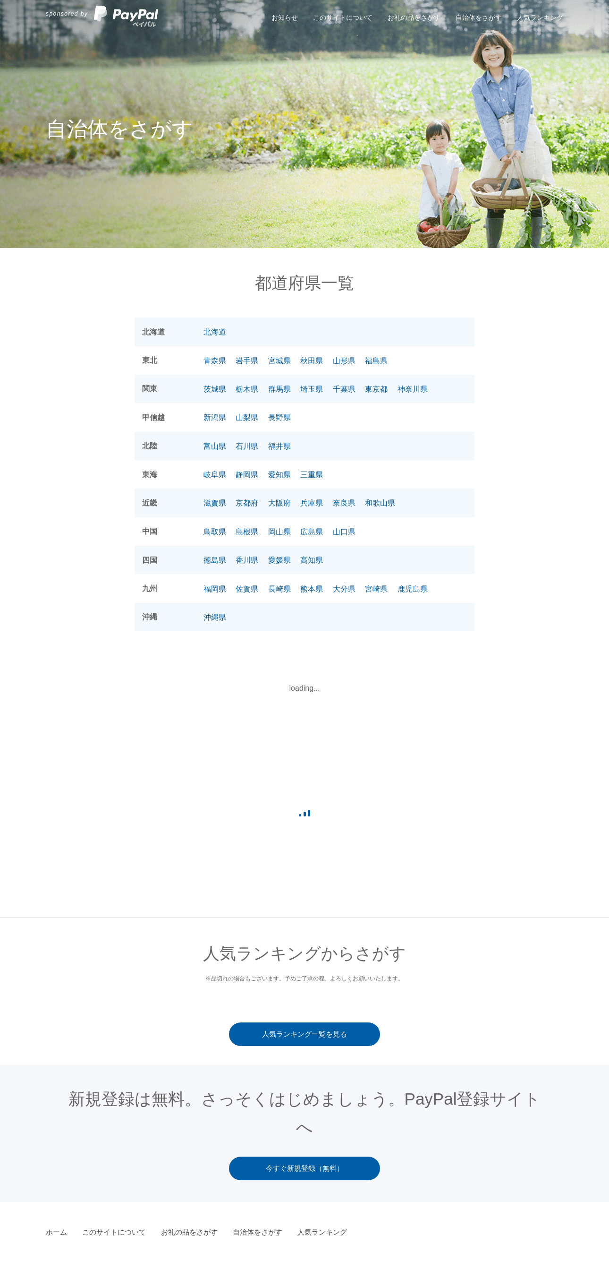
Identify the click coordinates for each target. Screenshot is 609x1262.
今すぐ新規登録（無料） (305, 1168)
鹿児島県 (413, 589)
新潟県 (214, 417)
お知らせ (284, 17)
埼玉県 (311, 389)
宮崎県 (376, 589)
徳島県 (214, 560)
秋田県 (311, 361)
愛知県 (279, 475)
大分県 (344, 589)
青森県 (214, 361)
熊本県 (311, 589)
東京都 (376, 389)
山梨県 (247, 417)
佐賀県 (247, 589)
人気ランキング (540, 17)
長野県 (279, 417)
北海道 (214, 332)
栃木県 (247, 389)
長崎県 (279, 589)
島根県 (247, 532)
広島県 (311, 532)
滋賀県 (214, 503)
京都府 (247, 503)
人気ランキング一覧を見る (304, 1034)
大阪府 (279, 503)
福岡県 (214, 589)
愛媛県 (279, 560)
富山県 (214, 446)
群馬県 (279, 389)
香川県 (247, 560)
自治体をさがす (479, 17)
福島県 (376, 361)
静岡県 (247, 475)
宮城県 (279, 361)
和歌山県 (380, 503)
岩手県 (247, 361)
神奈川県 (413, 389)
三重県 (311, 475)
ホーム (56, 1232)
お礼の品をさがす (414, 17)
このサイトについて (342, 17)
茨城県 (214, 389)
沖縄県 (214, 617)
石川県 (247, 446)
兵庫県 (311, 503)
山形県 (344, 361)
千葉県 (344, 389)
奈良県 (344, 503)
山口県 (344, 532)
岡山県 (279, 532)
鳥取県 (214, 532)
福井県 (279, 446)
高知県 (311, 560)
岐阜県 (214, 475)
